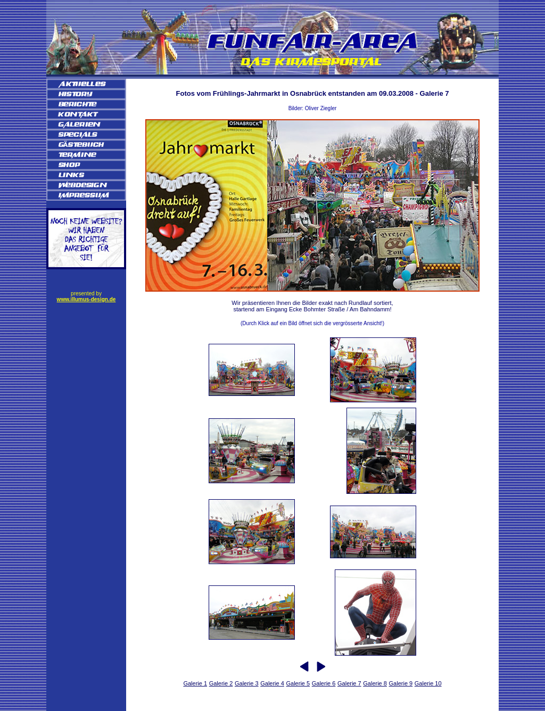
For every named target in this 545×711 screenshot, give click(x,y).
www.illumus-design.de (86, 299)
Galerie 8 (375, 683)
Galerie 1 (195, 683)
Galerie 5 (298, 683)
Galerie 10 (428, 683)
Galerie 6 (324, 683)
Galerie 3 (247, 683)
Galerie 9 (401, 683)
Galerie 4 (272, 683)
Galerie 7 (349, 683)
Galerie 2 (221, 683)
